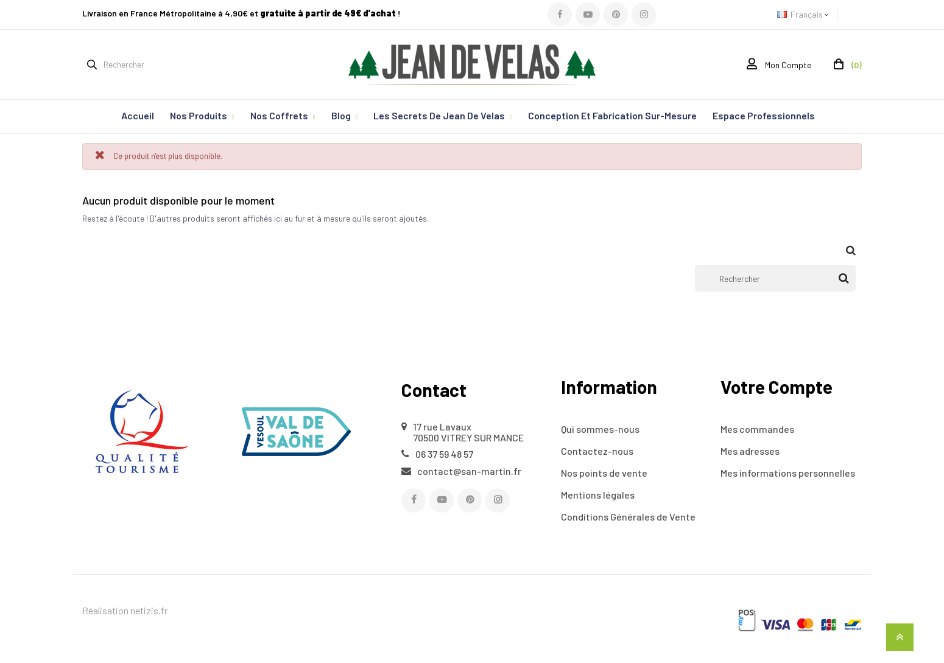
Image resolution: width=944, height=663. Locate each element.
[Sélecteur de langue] (807, 15)
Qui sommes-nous (600, 429)
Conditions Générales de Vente (628, 516)
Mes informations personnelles (787, 473)
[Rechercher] (775, 278)
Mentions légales (598, 494)
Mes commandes (757, 429)
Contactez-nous (597, 451)
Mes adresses (750, 451)
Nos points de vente (604, 473)
